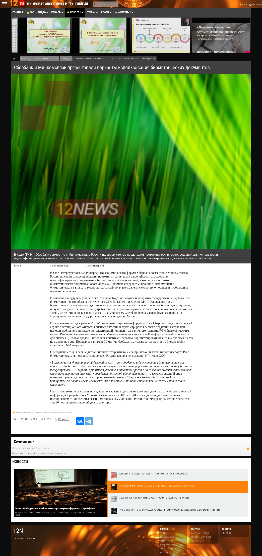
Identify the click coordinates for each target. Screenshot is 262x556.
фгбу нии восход (29, 412)
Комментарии (24, 442)
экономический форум (59, 412)
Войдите (15, 453)
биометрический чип (41, 412)
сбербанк (69, 412)
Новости (20, 461)
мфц (50, 412)
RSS (248, 449)
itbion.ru (63, 419)
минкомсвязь (19, 412)
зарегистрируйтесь (31, 453)
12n (18, 531)
